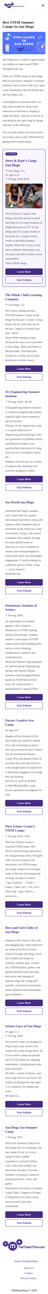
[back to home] (14, 5)
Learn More (24, 271)
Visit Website (24, 279)
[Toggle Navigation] (43, 5)
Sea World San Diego (19, 502)
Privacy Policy (28, 1278)
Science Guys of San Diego (23, 1026)
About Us (28, 1267)
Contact (28, 1273)
